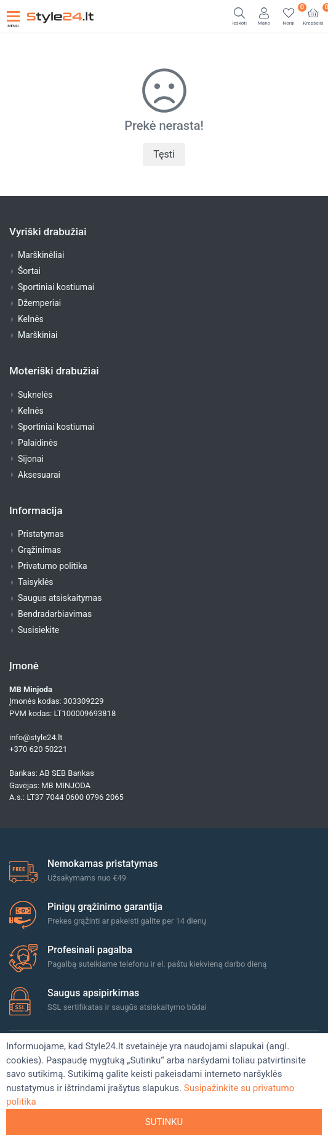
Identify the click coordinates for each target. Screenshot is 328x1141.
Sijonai (31, 459)
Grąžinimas (39, 550)
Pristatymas (41, 534)
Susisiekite (38, 630)
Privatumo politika (52, 566)
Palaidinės (37, 443)
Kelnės (31, 319)
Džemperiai (39, 303)
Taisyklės (36, 582)
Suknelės (35, 395)
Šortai (29, 271)
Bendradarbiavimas (55, 614)
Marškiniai (37, 335)
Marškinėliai (41, 255)
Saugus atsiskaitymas (60, 598)
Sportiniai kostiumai (56, 287)
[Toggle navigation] (13, 16)
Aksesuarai (39, 475)
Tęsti (164, 154)
